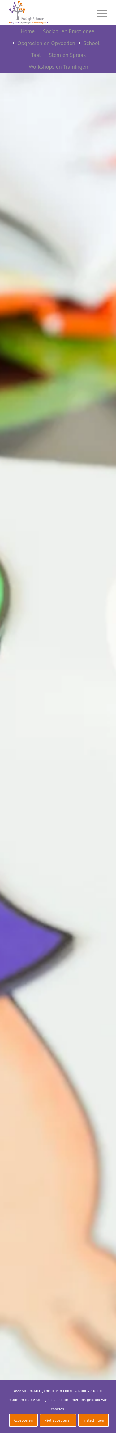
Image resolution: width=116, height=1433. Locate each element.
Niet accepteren (58, 1420)
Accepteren (23, 1420)
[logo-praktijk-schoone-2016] (48, 12)
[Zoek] (84, 12)
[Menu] (98, 12)
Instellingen (93, 1420)
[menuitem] (84, 12)
